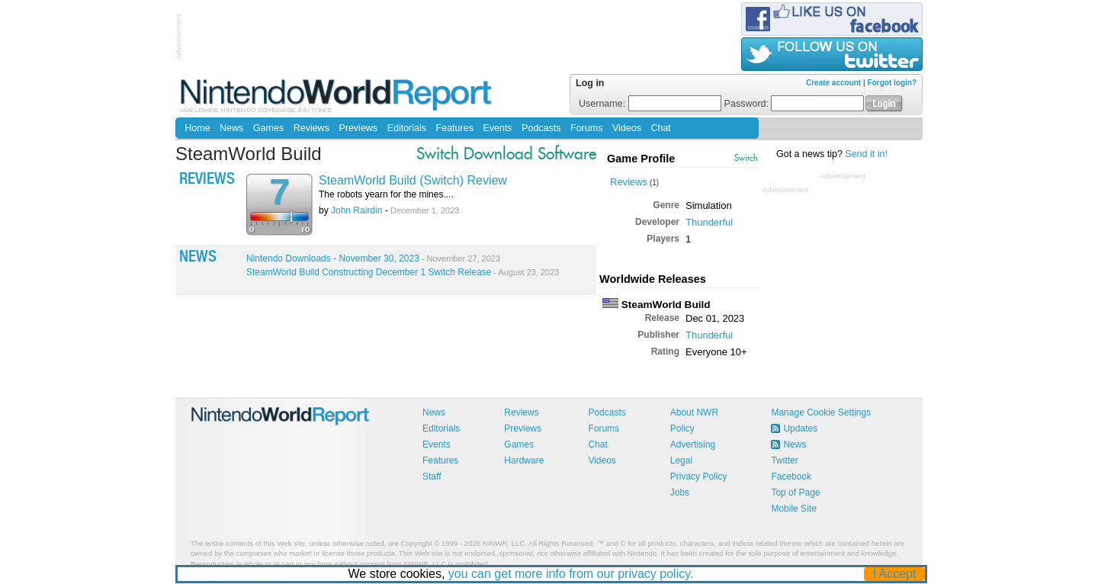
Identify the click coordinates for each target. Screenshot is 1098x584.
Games (268, 128)
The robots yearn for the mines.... (386, 194)
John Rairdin (356, 210)
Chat (660, 128)
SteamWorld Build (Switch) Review (413, 180)
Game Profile (641, 158)
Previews (358, 128)
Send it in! (866, 154)
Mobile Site (793, 508)
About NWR (694, 412)
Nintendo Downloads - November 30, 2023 (373, 258)
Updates (800, 428)
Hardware (524, 460)
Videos (626, 128)
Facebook (791, 476)
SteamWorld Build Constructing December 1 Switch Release (402, 272)
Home (197, 128)
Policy (682, 428)
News (231, 128)
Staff (431, 476)
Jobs (679, 492)
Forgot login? (892, 83)
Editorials (406, 128)
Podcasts (541, 128)
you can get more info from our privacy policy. (571, 573)
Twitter (784, 460)
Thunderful (709, 222)
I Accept (895, 573)
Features (455, 128)
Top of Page (795, 492)
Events (497, 128)
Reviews (311, 128)
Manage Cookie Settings (821, 412)
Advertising (692, 444)
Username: (650, 103)
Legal (681, 460)
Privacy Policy (698, 476)
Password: (794, 103)
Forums (586, 128)
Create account (833, 83)
